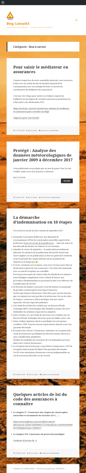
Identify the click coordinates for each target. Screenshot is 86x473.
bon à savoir (45, 197)
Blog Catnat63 (18, 23)
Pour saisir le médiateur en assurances (40, 69)
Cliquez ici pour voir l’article (26, 117)
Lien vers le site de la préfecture (38, 243)
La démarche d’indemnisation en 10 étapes (42, 220)
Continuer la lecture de (25, 440)
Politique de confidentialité (24, 469)
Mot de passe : (43, 179)
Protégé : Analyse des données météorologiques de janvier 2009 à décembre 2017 (43, 155)
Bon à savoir (32, 130)
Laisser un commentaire (49, 130)
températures (55, 197)
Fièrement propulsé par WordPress (50, 469)
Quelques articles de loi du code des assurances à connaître (40, 399)
